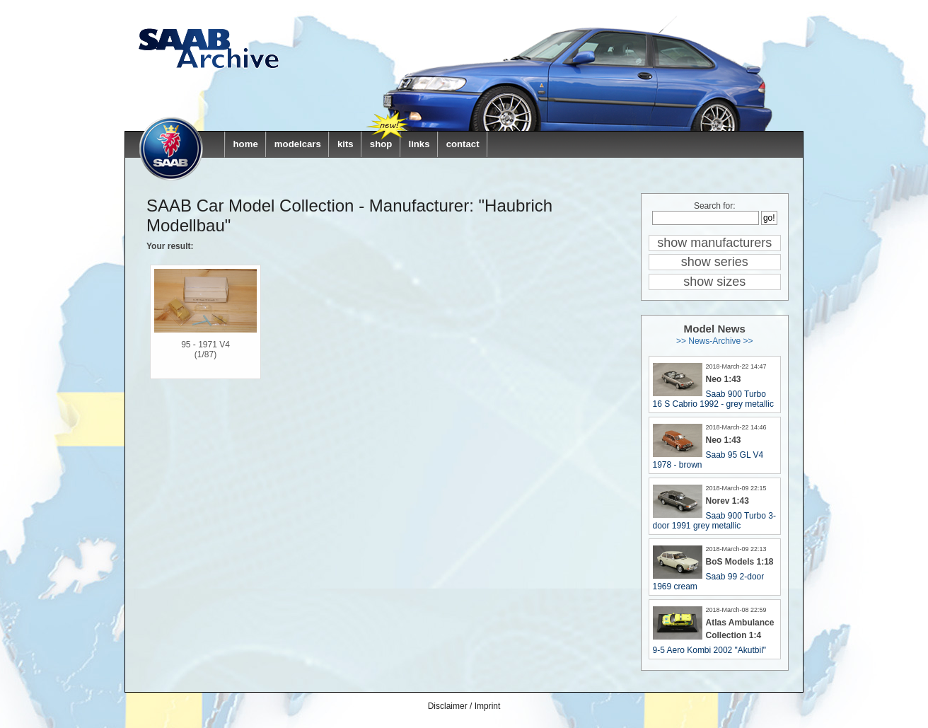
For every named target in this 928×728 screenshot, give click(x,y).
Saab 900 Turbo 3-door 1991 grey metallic (714, 521)
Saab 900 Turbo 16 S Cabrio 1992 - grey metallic (713, 399)
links (418, 144)
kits (345, 144)
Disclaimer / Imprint (464, 706)
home (245, 144)
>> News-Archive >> (714, 341)
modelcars (297, 144)
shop (381, 144)
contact (463, 144)
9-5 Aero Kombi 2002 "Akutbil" (710, 650)
